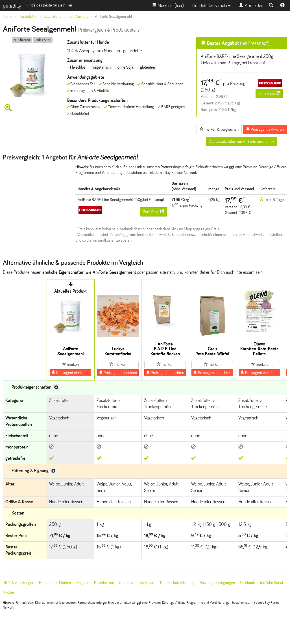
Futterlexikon (104, 583)
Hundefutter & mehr (211, 5)
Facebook (247, 583)
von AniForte (79, 16)
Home (7, 16)
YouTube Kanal (271, 583)
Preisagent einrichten (70, 372)
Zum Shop (269, 93)
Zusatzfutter (53, 16)
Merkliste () (168, 5)
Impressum (146, 583)
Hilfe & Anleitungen (18, 583)
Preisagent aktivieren (265, 129)
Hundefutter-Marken (55, 583)
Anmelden (251, 5)
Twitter (8, 592)
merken (70, 364)
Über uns (126, 583)
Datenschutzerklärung (177, 583)
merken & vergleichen (219, 129)
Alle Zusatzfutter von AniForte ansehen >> (241, 141)
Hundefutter (28, 16)
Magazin (82, 583)
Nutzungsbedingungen (217, 583)
